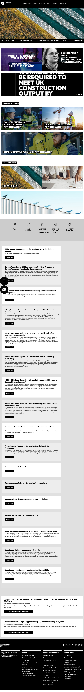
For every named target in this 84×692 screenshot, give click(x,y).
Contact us (67, 658)
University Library (27, 669)
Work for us (46, 665)
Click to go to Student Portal (72, 672)
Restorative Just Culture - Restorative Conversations (26, 484)
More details (9, 257)
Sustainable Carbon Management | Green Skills (23, 551)
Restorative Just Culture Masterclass (19, 468)
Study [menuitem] (19, 3)
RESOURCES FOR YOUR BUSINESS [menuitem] (48, 40)
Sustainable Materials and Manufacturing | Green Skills (27, 571)
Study (24, 655)
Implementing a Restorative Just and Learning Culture (26, 500)
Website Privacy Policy (49, 675)
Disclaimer (46, 677)
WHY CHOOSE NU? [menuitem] (26, 40)
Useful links (69, 655)
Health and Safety (69, 667)
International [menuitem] (27, 3)
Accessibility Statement (50, 673)
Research (45, 660)
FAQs (14, 229)
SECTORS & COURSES (8, 40)
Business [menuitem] (35, 3)
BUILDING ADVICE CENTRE (55, 231)
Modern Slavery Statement (51, 680)
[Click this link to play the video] (62, 59)
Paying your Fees (69, 660)
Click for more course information (15, 613)
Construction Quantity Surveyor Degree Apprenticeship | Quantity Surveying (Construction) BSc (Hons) (40, 601)
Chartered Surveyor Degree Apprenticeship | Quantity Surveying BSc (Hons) (34, 624)
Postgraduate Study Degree (30, 660)
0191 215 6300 (12, 11)
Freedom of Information (50, 670)
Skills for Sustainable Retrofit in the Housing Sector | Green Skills (31, 533)
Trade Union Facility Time (50, 682)
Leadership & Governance (50, 663)
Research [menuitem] (42, 3)
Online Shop (67, 681)
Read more (57, 176)
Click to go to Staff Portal (71, 674)
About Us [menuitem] (48, 3)
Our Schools (25, 663)
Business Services (48, 658)
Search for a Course (28, 658)
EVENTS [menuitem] (65, 40)
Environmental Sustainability (72, 669)
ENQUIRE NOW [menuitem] (78, 40)
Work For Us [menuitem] (62, 3)
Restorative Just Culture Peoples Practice (21, 516)
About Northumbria (51, 655)
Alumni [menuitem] (55, 3)
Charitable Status (48, 668)
